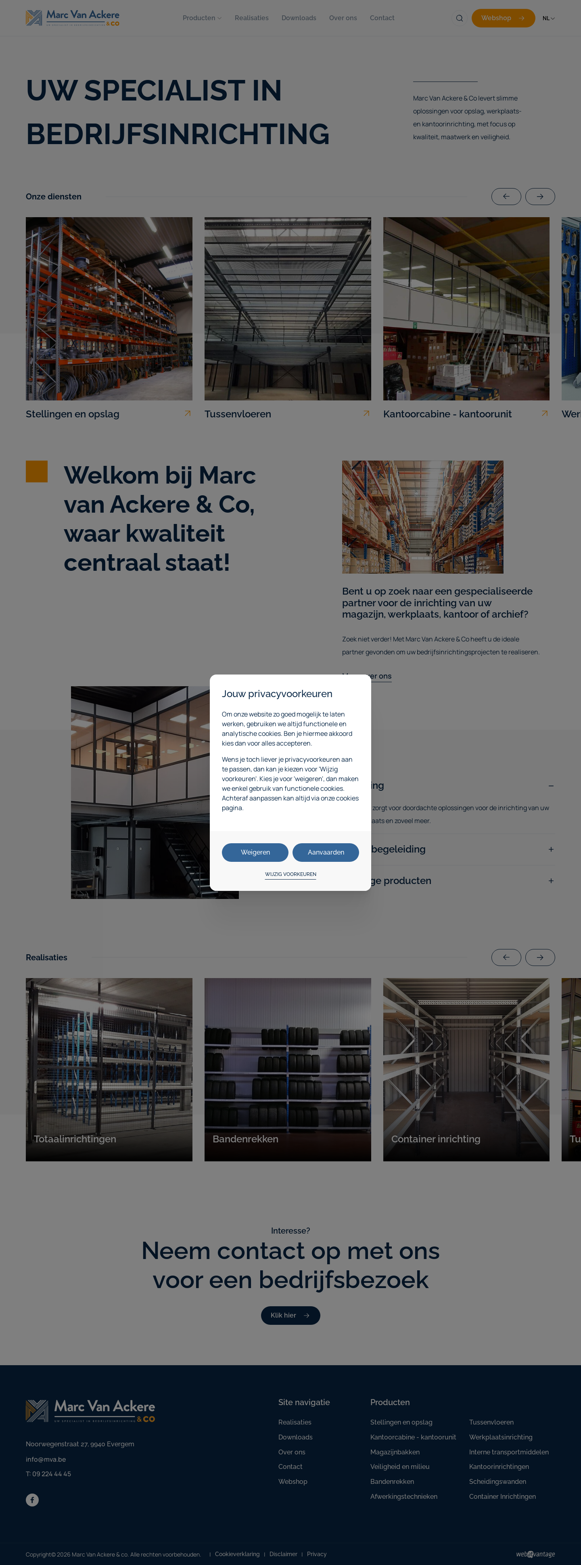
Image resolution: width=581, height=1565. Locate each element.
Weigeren (255, 852)
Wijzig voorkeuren (290, 874)
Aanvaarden (326, 852)
